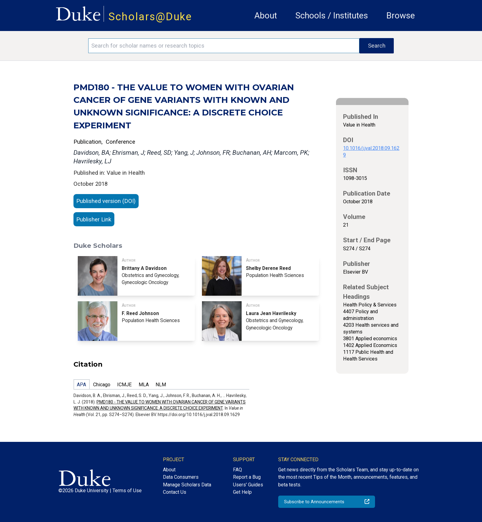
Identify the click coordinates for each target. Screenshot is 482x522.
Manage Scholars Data (187, 485)
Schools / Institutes (331, 15)
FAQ (237, 470)
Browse (400, 15)
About (265, 15)
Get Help (242, 492)
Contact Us (174, 492)
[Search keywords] (223, 45)
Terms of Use (127, 490)
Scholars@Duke (150, 16)
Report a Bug (247, 477)
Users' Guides (248, 485)
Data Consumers (181, 477)
